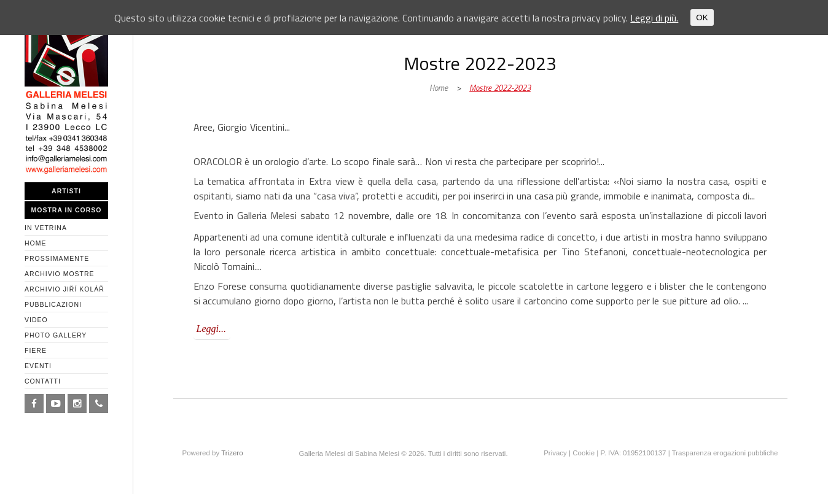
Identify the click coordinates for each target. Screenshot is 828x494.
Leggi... (211, 328)
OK (702, 17)
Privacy (555, 453)
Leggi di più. (654, 17)
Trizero (232, 453)
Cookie (583, 453)
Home (438, 88)
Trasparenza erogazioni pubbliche (725, 453)
